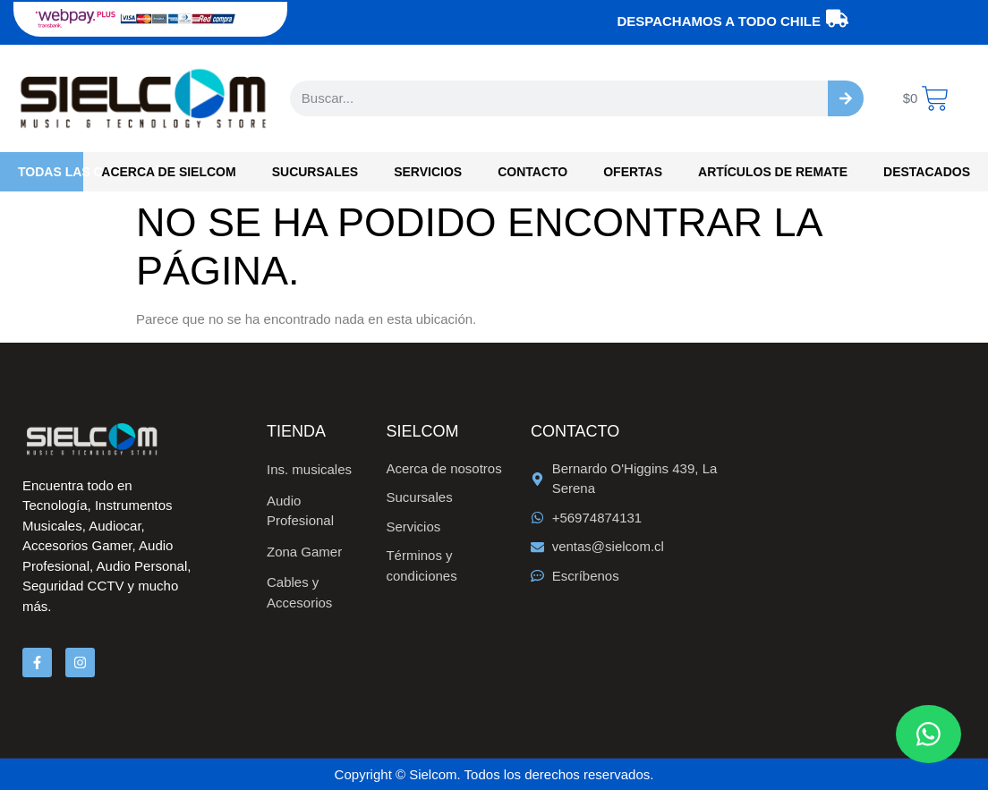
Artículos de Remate (772, 172)
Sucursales (315, 172)
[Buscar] (846, 98)
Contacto (532, 172)
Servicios (428, 172)
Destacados (926, 172)
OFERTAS (632, 172)
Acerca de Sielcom (168, 172)
